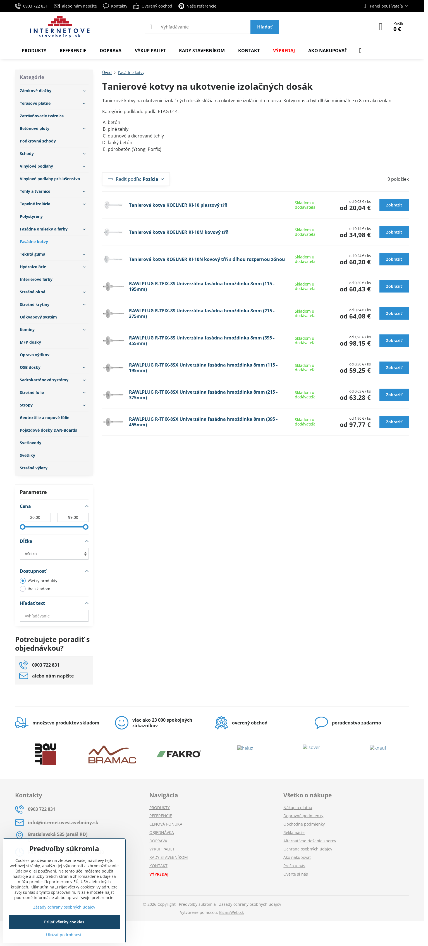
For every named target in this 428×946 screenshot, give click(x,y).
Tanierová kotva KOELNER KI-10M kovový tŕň (179, 232)
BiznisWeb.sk (231, 912)
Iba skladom (35, 589)
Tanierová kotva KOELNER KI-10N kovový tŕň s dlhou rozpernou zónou (207, 259)
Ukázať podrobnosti (64, 934)
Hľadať (264, 27)
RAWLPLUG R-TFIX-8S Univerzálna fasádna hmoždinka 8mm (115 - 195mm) (201, 286)
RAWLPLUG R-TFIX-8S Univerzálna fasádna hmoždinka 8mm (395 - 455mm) (201, 340)
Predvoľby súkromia (197, 904)
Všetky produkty (38, 581)
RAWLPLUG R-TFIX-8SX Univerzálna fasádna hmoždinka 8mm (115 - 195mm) (203, 368)
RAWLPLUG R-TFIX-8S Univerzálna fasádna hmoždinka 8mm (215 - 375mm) (201, 313)
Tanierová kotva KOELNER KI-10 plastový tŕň (178, 205)
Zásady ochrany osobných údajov (250, 904)
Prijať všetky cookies (64, 921)
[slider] (22, 527)
